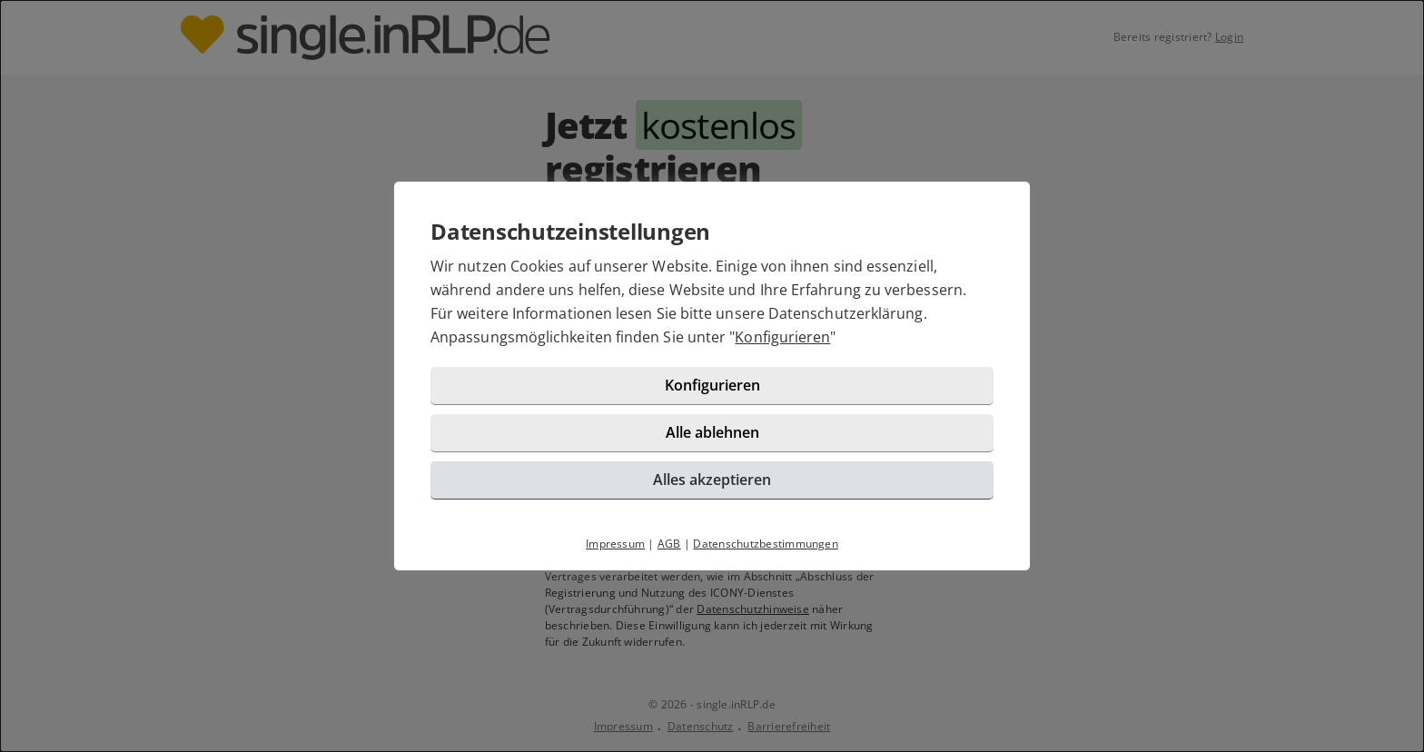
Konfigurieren (782, 337)
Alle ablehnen (712, 432)
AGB (669, 543)
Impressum (615, 543)
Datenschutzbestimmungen (765, 543)
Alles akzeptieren (712, 480)
